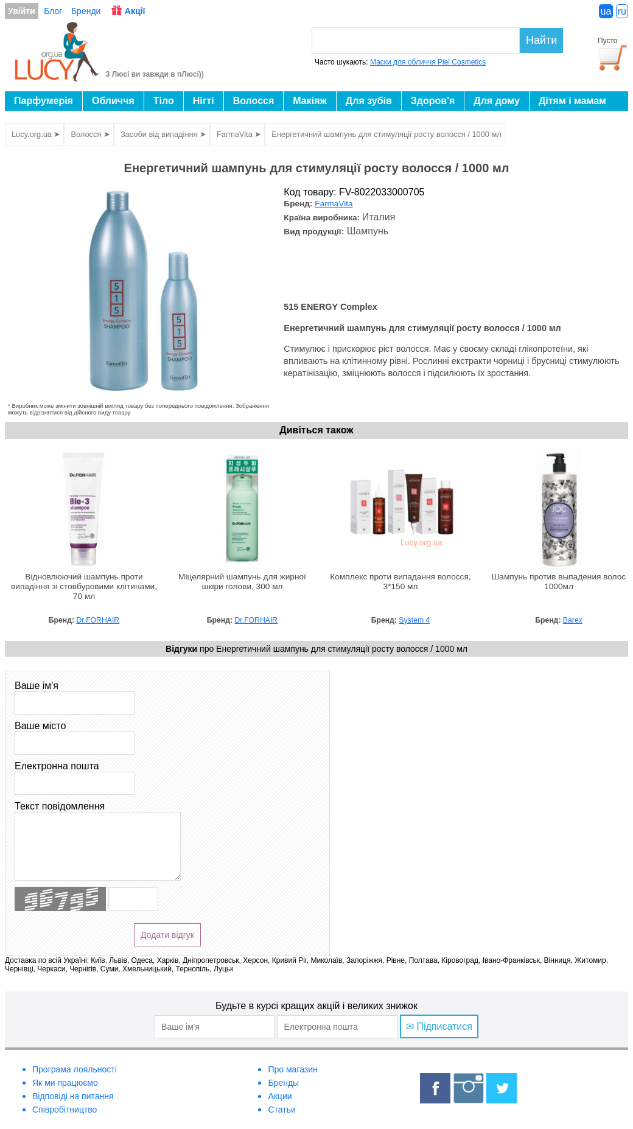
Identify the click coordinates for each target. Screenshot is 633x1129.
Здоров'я (433, 101)
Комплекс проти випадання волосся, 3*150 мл (400, 581)
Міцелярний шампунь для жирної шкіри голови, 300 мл (242, 581)
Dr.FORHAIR (98, 620)
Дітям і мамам (572, 101)
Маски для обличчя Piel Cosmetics (428, 62)
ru (622, 11)
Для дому (497, 101)
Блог (53, 11)
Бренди (85, 11)
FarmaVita (333, 203)
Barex (572, 620)
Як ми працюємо (65, 1083)
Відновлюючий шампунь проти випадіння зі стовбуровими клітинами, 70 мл (84, 586)
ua (606, 11)
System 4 (414, 620)
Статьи (281, 1109)
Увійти (21, 11)
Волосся (254, 101)
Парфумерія (43, 101)
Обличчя (113, 101)
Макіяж (310, 101)
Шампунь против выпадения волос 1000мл (559, 581)
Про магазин (292, 1069)
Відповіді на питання (73, 1096)
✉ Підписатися (439, 1026)
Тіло (163, 101)
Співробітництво (64, 1109)
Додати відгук (167, 935)
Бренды (283, 1083)
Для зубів (369, 101)
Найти (541, 40)
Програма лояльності (74, 1069)
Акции (280, 1096)
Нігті (203, 101)
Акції (135, 11)
